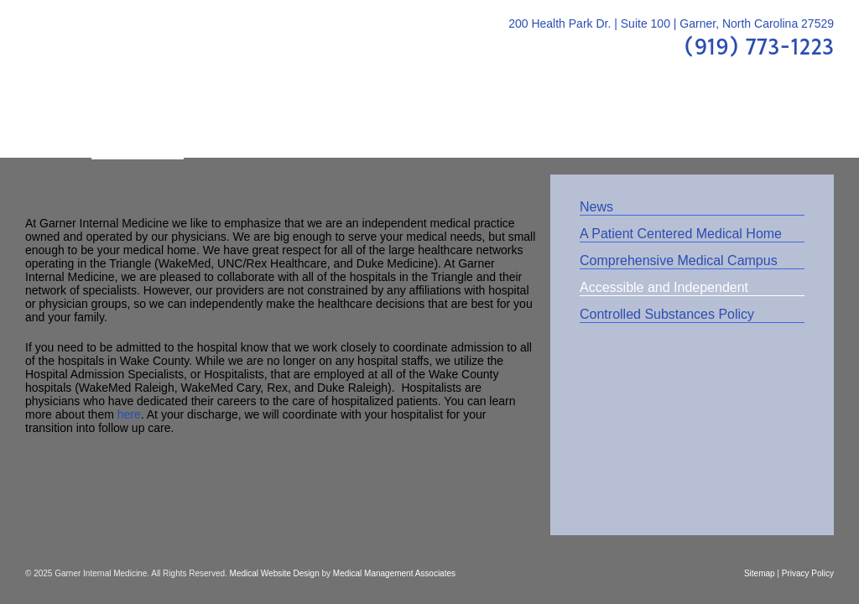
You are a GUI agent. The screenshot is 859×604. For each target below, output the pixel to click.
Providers (231, 125)
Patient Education (358, 125)
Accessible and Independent (664, 287)
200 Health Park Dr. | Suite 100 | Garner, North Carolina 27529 (671, 23)
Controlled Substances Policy (667, 314)
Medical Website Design (275, 573)
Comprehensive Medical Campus (679, 260)
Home (58, 125)
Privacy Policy (808, 573)
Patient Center (568, 125)
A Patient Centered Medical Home (681, 233)
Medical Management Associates (394, 573)
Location (678, 125)
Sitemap (759, 573)
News (596, 207)
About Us (138, 125)
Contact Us (776, 125)
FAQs (470, 125)
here (129, 414)
